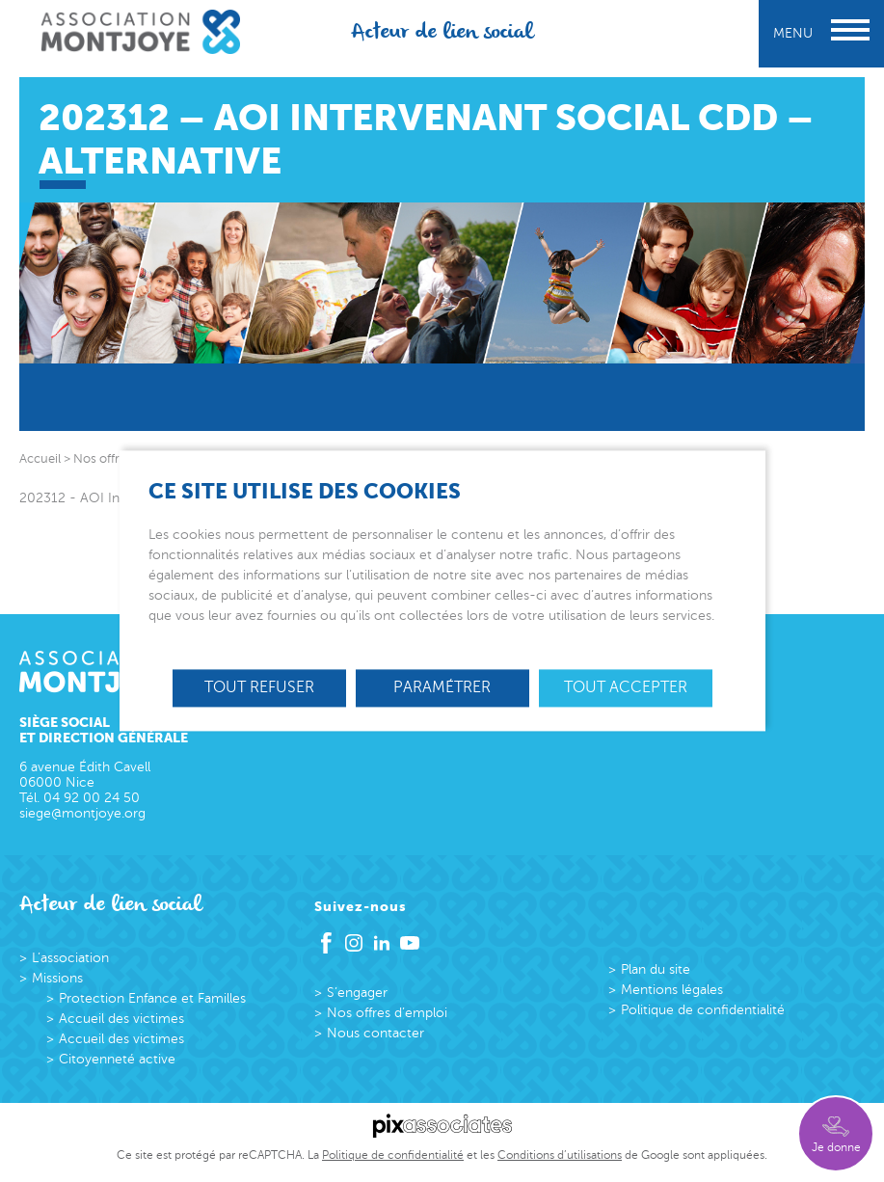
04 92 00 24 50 (91, 798)
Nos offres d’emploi (387, 1013)
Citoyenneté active (117, 1059)
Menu (821, 33)
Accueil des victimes (121, 1018)
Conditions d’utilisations (559, 1155)
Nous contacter (375, 1033)
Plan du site (655, 969)
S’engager (357, 992)
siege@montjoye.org (82, 813)
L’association (70, 958)
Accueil (40, 459)
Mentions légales (672, 989)
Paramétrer (442, 687)
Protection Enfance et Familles (152, 998)
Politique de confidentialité (703, 1010)
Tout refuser (259, 687)
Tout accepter (625, 687)
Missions (57, 978)
